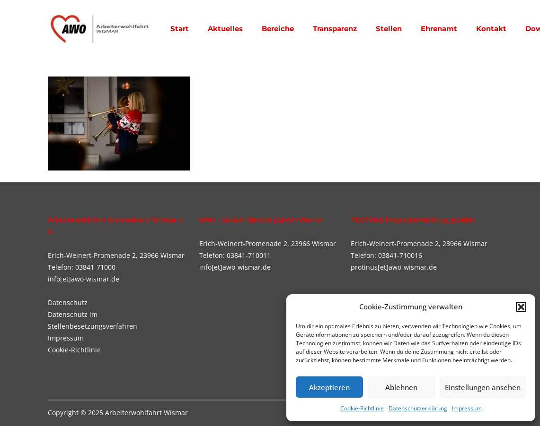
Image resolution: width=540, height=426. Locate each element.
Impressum (467, 408)
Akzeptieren (329, 387)
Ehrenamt (439, 28)
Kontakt (491, 28)
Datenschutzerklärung (418, 408)
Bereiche (278, 28)
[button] (521, 307)
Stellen (389, 28)
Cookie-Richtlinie (362, 408)
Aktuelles (225, 28)
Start (179, 28)
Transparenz (335, 28)
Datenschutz (68, 302)
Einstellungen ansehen (483, 387)
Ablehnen (401, 387)
